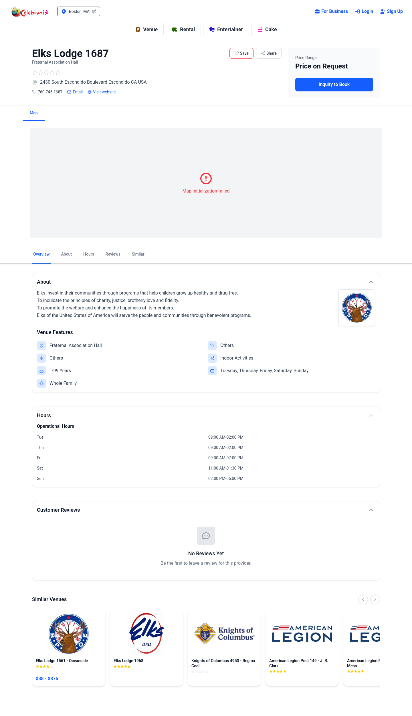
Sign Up (391, 11)
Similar (138, 254)
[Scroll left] (363, 599)
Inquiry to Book (334, 84)
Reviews (113, 254)
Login (364, 11)
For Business (331, 11)
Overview (41, 254)
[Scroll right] (375, 599)
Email (75, 92)
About (66, 254)
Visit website (101, 92)
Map (34, 113)
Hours (88, 254)
